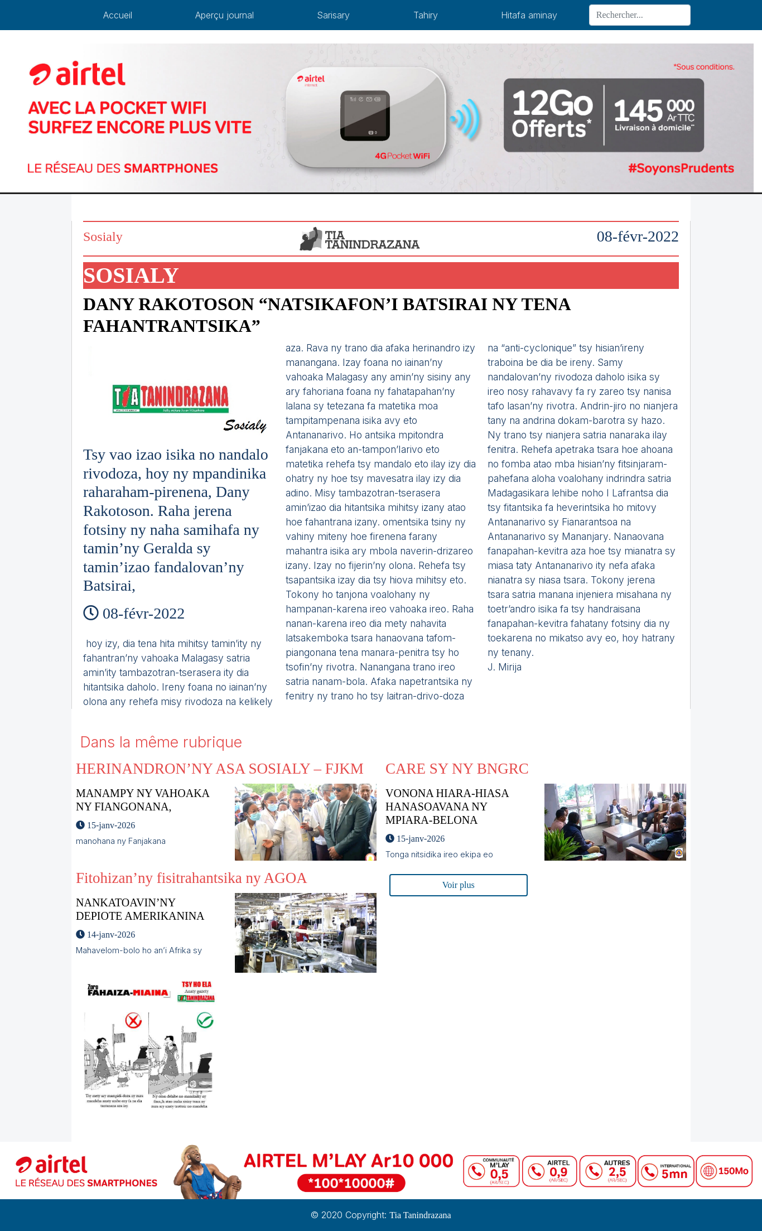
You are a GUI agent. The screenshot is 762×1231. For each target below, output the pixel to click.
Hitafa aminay (529, 15)
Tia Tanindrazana (420, 1215)
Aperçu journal (224, 15)
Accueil (117, 15)
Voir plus (458, 885)
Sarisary (333, 15)
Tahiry (425, 15)
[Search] (640, 15)
